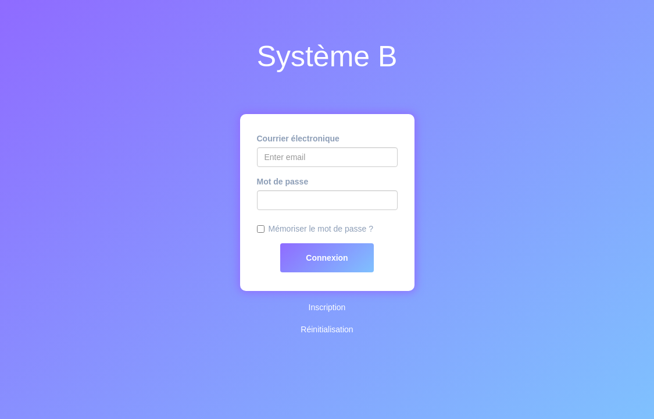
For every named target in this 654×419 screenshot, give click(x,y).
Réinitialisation (327, 329)
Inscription (327, 307)
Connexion (327, 257)
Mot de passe (283, 181)
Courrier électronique (298, 138)
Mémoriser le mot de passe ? (321, 228)
